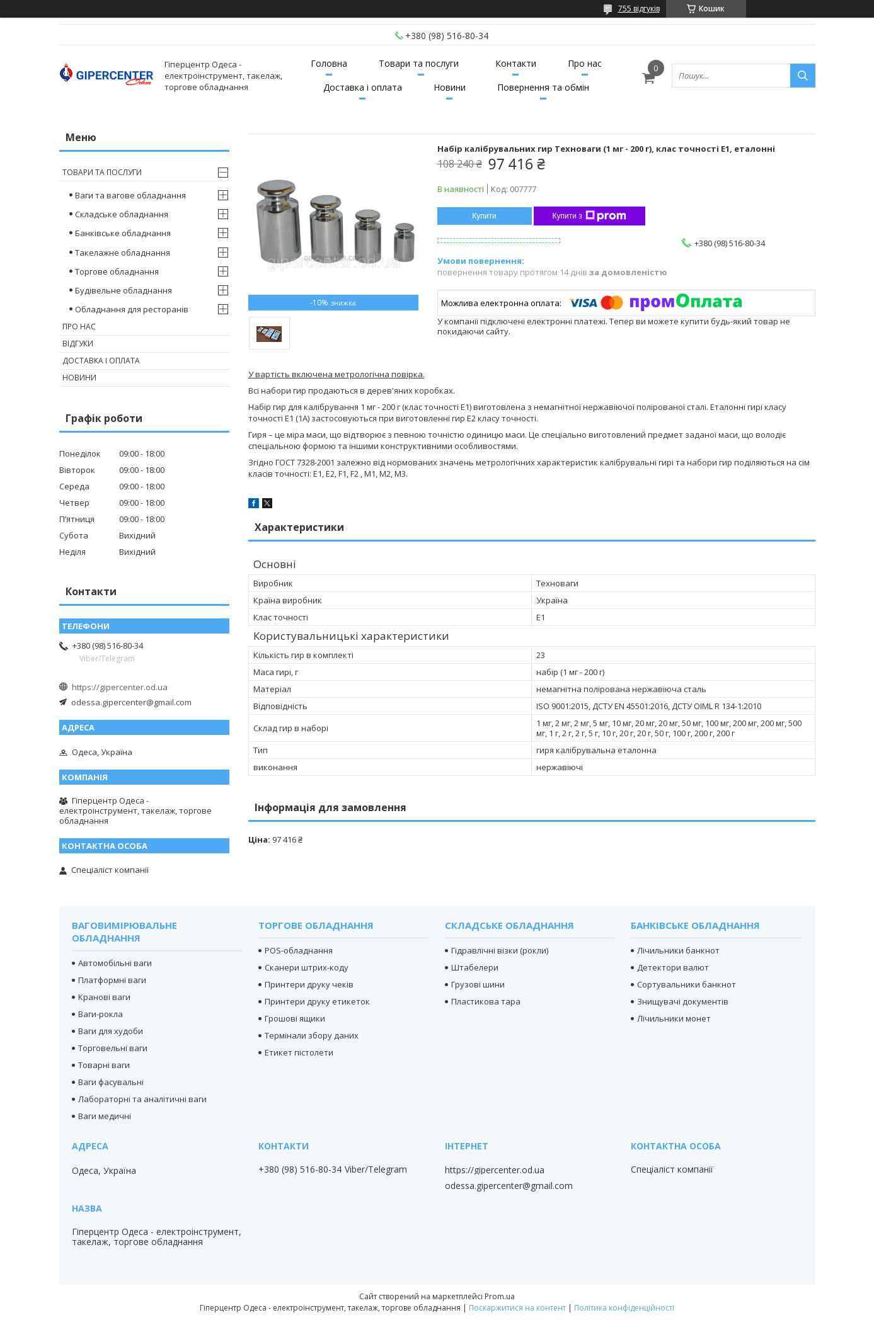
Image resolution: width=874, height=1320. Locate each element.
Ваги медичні (104, 1116)
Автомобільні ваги (115, 963)
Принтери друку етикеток (317, 1001)
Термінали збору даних (312, 1035)
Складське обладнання (121, 214)
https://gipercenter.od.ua (120, 687)
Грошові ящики (295, 1018)
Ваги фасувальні (111, 1082)
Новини (450, 87)
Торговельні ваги (112, 1048)
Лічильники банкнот (678, 950)
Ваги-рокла (100, 1014)
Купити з (589, 216)
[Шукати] (802, 76)
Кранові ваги (104, 997)
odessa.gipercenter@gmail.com (131, 702)
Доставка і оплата (362, 87)
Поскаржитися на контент (517, 1307)
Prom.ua (500, 1296)
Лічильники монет (674, 1018)
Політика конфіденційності (624, 1307)
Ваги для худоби (110, 1031)
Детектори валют (673, 967)
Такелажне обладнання (122, 252)
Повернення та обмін (543, 87)
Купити (484, 216)
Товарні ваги (104, 1065)
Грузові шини (478, 984)
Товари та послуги (419, 63)
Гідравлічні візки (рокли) (499, 950)
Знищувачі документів (682, 1001)
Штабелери (474, 967)
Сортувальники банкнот (686, 984)
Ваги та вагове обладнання (130, 195)
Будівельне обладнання (123, 290)
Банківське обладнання (123, 233)
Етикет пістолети (299, 1052)
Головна (329, 63)
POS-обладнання (299, 950)
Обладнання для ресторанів (131, 309)
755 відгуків (639, 8)
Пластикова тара (485, 1001)
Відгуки (77, 343)
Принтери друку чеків (309, 984)
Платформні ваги (112, 980)
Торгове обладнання (117, 271)
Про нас (585, 63)
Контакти (515, 63)
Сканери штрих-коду (306, 967)
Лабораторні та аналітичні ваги (142, 1099)
